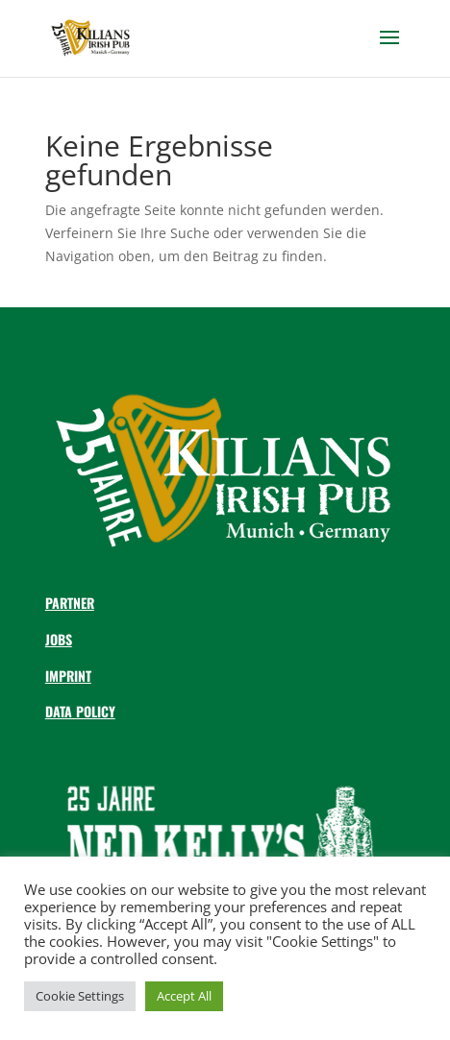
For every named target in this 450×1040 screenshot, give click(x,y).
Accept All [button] (184, 995)
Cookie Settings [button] (80, 995)
